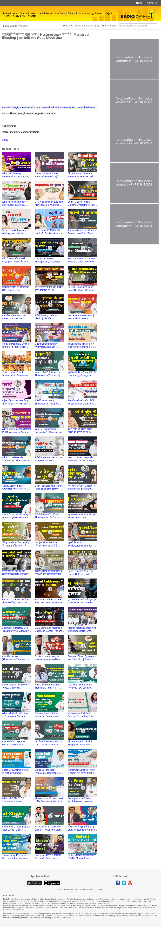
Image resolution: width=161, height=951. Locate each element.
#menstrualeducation (33, 107)
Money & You (19, 16)
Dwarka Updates (27, 13)
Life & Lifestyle (45, 13)
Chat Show (60, 13)
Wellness (32, 16)
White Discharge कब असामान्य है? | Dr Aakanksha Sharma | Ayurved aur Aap (16, 432)
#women (91, 107)
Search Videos (109, 25)
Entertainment (10, 13)
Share (5, 139)
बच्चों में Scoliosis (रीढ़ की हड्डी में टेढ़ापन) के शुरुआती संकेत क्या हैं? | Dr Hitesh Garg (16, 517)
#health (48, 107)
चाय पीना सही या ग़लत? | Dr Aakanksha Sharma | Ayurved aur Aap (14, 318)
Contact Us (153, 2)
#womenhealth (79, 107)
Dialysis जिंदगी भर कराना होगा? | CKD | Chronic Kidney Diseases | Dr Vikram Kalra (82, 858)
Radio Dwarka (10, 26)
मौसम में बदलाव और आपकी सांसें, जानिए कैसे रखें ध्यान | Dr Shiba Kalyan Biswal (49, 801)
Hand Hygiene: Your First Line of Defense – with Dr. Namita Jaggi (81, 574)
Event (70, 13)
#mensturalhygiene (11, 107)
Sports (7, 16)
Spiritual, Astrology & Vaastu (89, 13)
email (97, 25)
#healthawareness (61, 107)
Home (139, 2)
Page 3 (109, 13)
